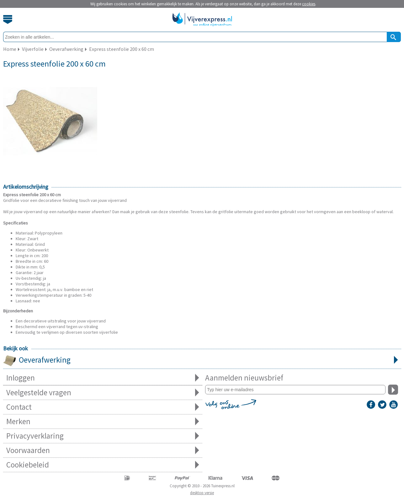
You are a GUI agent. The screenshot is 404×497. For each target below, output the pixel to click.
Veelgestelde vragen (102, 393)
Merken (102, 421)
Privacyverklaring (102, 436)
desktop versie (202, 492)
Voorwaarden (102, 450)
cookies (308, 4)
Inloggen (102, 378)
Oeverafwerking (202, 360)
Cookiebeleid (102, 465)
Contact (102, 407)
